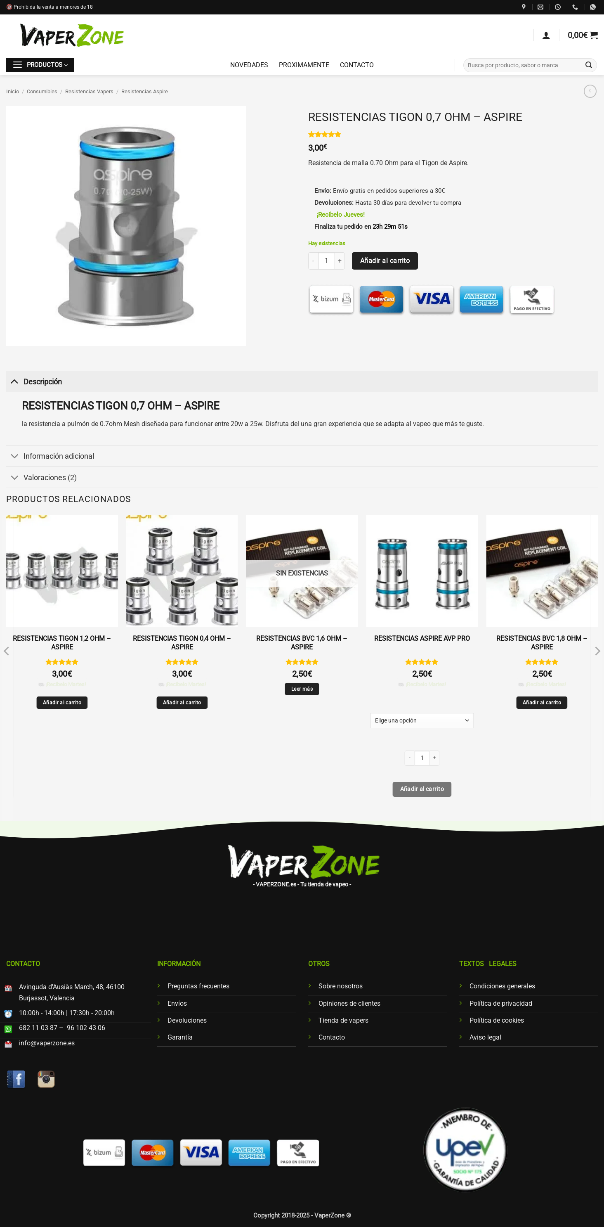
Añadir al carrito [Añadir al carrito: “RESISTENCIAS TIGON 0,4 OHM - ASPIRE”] (182, 703)
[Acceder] (546, 35)
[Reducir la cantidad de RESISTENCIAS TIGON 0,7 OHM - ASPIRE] (313, 260)
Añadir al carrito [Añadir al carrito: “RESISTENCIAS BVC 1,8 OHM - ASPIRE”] (542, 703)
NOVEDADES (249, 65)
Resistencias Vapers (89, 91)
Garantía (180, 1037)
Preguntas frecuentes (198, 986)
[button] (583, 35)
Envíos (177, 1003)
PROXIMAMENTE (304, 65)
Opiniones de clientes (349, 1003)
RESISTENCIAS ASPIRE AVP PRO (422, 638)
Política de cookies (497, 1020)
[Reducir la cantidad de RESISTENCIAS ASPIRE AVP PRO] (409, 758)
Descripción (34, 381)
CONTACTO (357, 65)
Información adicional (50, 457)
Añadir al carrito (385, 261)
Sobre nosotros (341, 986)
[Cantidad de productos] (326, 260)
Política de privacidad (501, 1003)
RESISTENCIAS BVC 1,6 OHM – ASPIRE (301, 643)
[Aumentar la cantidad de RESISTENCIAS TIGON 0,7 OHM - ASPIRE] (340, 260)
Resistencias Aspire (144, 91)
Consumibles (42, 91)
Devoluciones (187, 1020)
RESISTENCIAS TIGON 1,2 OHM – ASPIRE (62, 643)
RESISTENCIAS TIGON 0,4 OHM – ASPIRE (182, 643)
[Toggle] (14, 381)
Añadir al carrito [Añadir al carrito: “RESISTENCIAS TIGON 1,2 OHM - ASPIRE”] (62, 703)
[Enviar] (589, 65)
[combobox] (530, 65)
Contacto (332, 1037)
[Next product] (590, 91)
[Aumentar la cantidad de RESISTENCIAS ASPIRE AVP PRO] (434, 758)
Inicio (12, 91)
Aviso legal (485, 1037)
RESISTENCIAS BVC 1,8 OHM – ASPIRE (541, 643)
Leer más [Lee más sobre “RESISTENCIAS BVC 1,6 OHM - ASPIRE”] (302, 689)
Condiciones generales (502, 986)
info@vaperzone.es (47, 1043)
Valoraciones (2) (41, 478)
